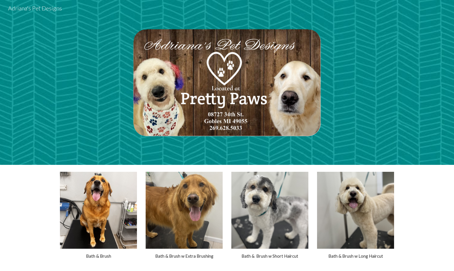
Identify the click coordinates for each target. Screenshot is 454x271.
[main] (98, 256)
